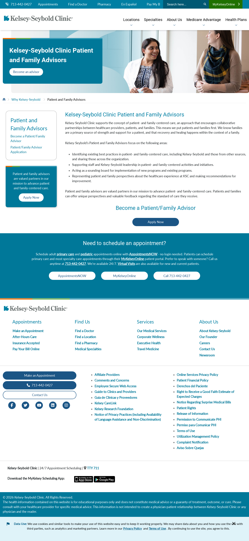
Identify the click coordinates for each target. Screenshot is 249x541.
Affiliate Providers (107, 375)
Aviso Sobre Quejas (190, 448)
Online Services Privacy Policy (197, 375)
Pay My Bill (154, 4)
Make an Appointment (28, 331)
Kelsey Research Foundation (114, 409)
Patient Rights (186, 408)
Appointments (48, 4)
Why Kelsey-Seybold (25, 99)
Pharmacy (104, 4)
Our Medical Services (151, 331)
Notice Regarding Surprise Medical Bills (204, 402)
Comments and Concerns (112, 380)
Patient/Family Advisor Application (26, 149)
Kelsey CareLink (105, 403)
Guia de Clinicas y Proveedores (116, 397)
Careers (204, 343)
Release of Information (192, 414)
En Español (128, 4)
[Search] (205, 4)
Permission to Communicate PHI (199, 419)
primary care (65, 254)
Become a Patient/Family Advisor (27, 138)
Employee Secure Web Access (115, 386)
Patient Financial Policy (192, 380)
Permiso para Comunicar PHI (196, 425)
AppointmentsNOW (143, 254)
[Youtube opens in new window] (39, 405)
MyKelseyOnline (226, 4)
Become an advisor (26, 72)
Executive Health (148, 343)
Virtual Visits (126, 264)
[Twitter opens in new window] (25, 405)
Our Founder (208, 337)
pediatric (87, 254)
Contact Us (207, 349)
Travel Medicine (148, 349)
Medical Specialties (88, 349)
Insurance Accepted (26, 343)
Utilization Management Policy (198, 436)
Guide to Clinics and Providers (115, 392)
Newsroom (207, 355)
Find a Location (85, 337)
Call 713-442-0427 (179, 276)
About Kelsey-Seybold (214, 331)
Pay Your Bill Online (26, 349)
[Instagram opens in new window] (66, 405)
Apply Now (31, 197)
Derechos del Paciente (192, 386)
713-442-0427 (19, 4)
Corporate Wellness (150, 337)
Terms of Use (186, 431)
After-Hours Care (25, 337)
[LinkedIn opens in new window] (52, 405)
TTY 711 (91, 468)
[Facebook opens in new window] (12, 405)
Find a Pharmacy (86, 343)
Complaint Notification (192, 442)
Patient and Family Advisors (66, 99)
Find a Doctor (77, 4)
